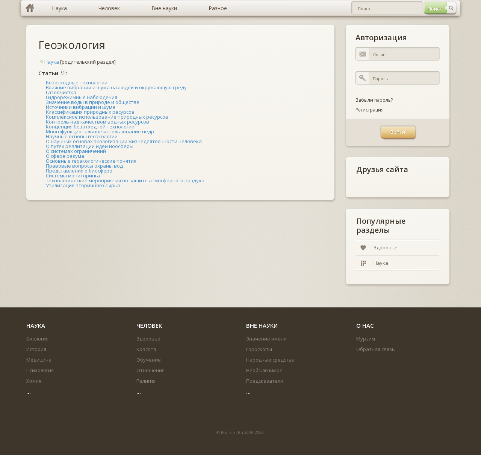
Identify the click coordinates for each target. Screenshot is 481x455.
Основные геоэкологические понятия (91, 160)
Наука (48, 61)
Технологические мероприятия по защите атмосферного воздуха (125, 180)
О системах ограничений (76, 151)
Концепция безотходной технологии (90, 126)
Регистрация (369, 110)
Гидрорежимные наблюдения (81, 97)
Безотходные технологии (76, 82)
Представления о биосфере (79, 170)
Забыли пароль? (374, 100)
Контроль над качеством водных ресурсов (97, 121)
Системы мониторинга (73, 175)
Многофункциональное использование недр (100, 131)
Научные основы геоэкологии (82, 136)
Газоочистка (61, 92)
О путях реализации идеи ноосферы (89, 146)
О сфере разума (65, 156)
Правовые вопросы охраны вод (84, 165)
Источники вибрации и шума (80, 107)
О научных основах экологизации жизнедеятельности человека (124, 141)
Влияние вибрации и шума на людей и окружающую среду (116, 87)
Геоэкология (71, 44)
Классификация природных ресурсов (90, 111)
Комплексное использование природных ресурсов (107, 116)
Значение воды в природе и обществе (92, 102)
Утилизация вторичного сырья (83, 185)
